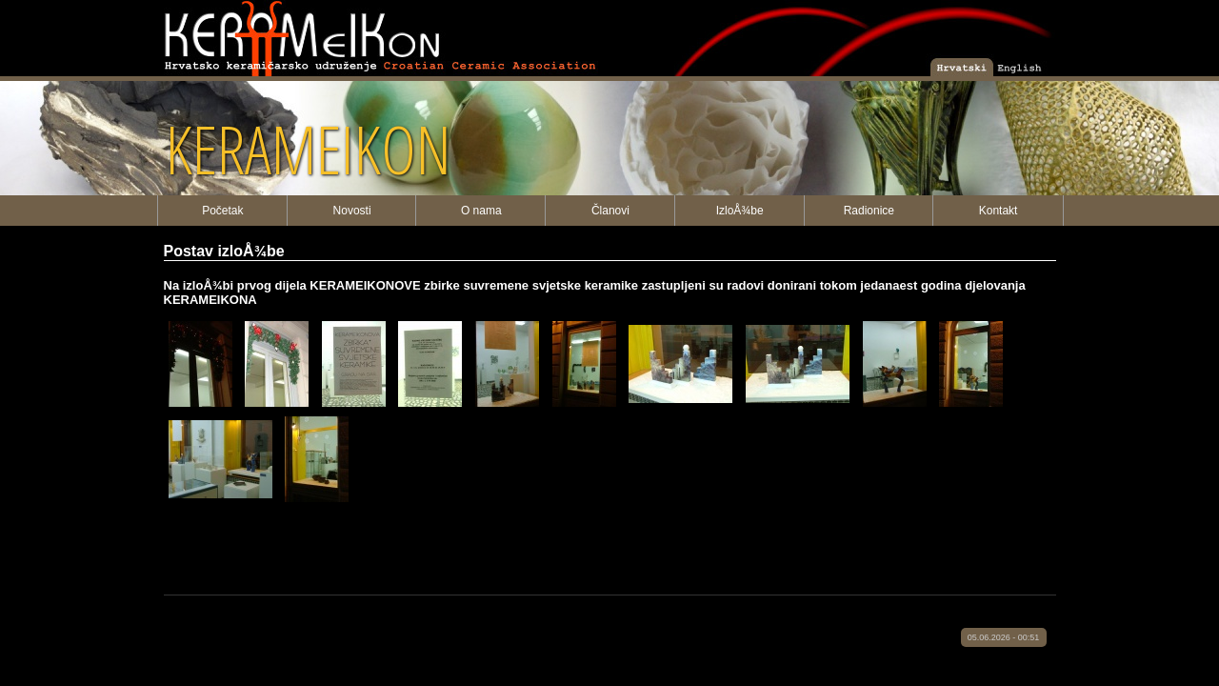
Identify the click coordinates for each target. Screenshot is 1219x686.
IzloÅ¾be (740, 210)
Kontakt (998, 210)
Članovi (610, 210)
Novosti (352, 210)
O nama (481, 210)
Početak (222, 210)
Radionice (869, 210)
